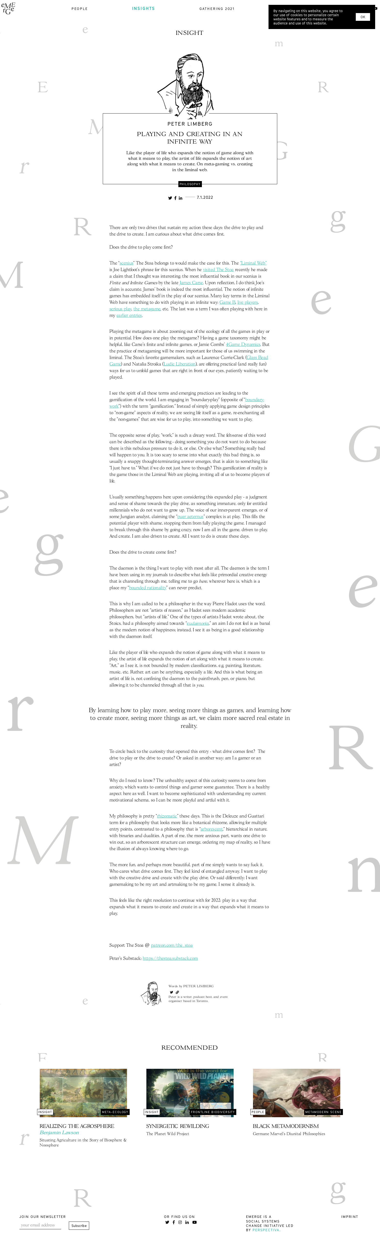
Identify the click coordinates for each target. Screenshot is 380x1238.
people (79, 9)
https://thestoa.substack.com (170, 958)
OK (363, 17)
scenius (127, 263)
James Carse (191, 283)
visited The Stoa (218, 270)
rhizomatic (167, 816)
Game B (227, 302)
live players (248, 302)
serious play (120, 309)
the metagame (147, 309)
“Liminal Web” (253, 263)
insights (143, 8)
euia (198, 623)
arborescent (212, 829)
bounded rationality (147, 588)
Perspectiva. (267, 1230)
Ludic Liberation (180, 364)
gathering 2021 (217, 9)
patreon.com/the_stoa (172, 945)
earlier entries (129, 315)
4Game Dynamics (243, 345)
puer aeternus (190, 517)
